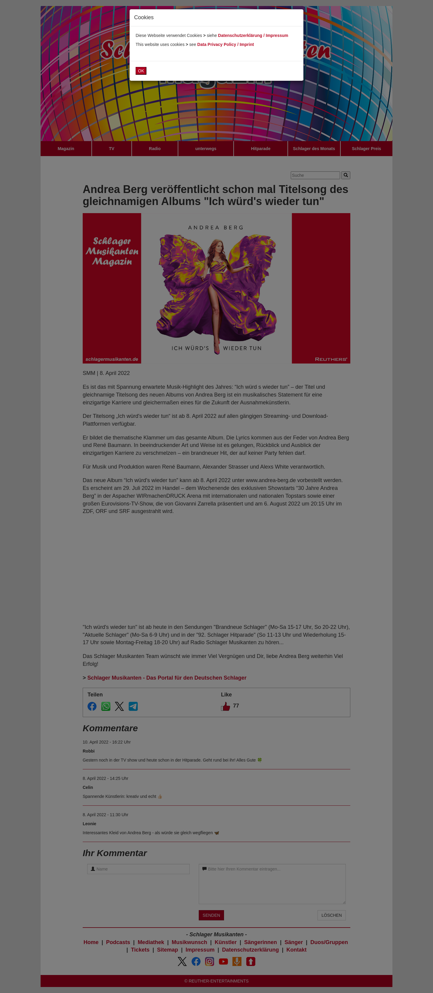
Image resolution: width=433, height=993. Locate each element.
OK (141, 70)
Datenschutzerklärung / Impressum (253, 35)
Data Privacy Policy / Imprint (225, 44)
